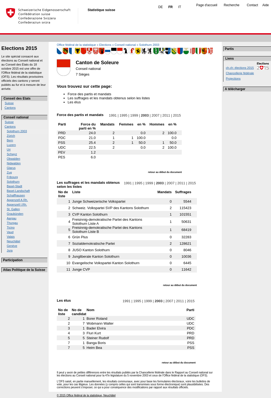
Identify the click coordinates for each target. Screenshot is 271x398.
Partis (229, 49)
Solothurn (13, 181)
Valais (11, 236)
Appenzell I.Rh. (17, 204)
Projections (233, 78)
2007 (155, 115)
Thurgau (12, 222)
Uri (9, 149)
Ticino (11, 227)
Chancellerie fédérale (240, 73)
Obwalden (13, 158)
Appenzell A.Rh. (17, 200)
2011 (166, 115)
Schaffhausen (16, 195)
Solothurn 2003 (17, 131)
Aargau (11, 218)
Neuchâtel (13, 241)
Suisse (9, 103)
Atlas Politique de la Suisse (24, 270)
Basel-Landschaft (18, 190)
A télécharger (235, 89)
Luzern (11, 145)
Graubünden (15, 213)
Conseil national (16, 117)
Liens (229, 58)
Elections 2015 (19, 48)
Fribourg (12, 177)
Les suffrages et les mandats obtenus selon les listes (109, 98)
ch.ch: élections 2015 (240, 67)
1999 (134, 115)
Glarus (11, 167)
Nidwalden (14, 163)
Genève (12, 245)
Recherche (231, 5)
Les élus (74, 102)
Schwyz (12, 154)
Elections (105, 44)
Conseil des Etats (17, 98)
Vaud (10, 232)
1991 (113, 115)
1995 (123, 115)
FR (170, 7)
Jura (9, 250)
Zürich (11, 135)
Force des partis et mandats (89, 94)
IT (179, 7)
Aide (265, 5)
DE (160, 7)
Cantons (10, 107)
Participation (13, 260)
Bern (10, 140)
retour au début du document (165, 172)
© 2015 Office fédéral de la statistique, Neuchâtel (86, 395)
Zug (9, 172)
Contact (252, 5)
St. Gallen (13, 209)
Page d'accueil (206, 5)
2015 (177, 115)
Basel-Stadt (14, 186)
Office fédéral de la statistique (76, 44)
